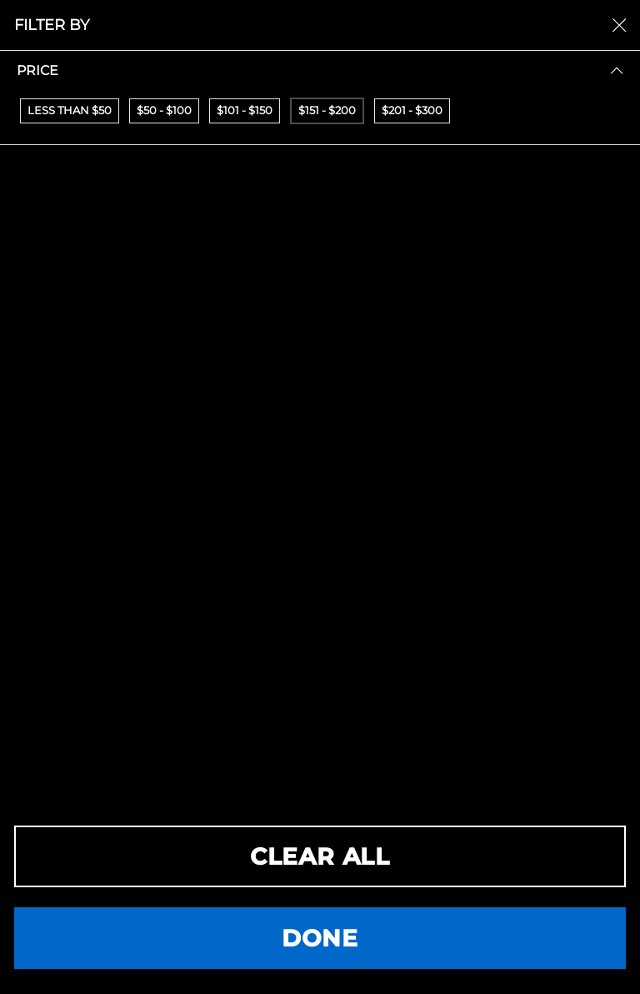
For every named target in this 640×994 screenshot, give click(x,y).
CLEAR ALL (320, 856)
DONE (320, 938)
